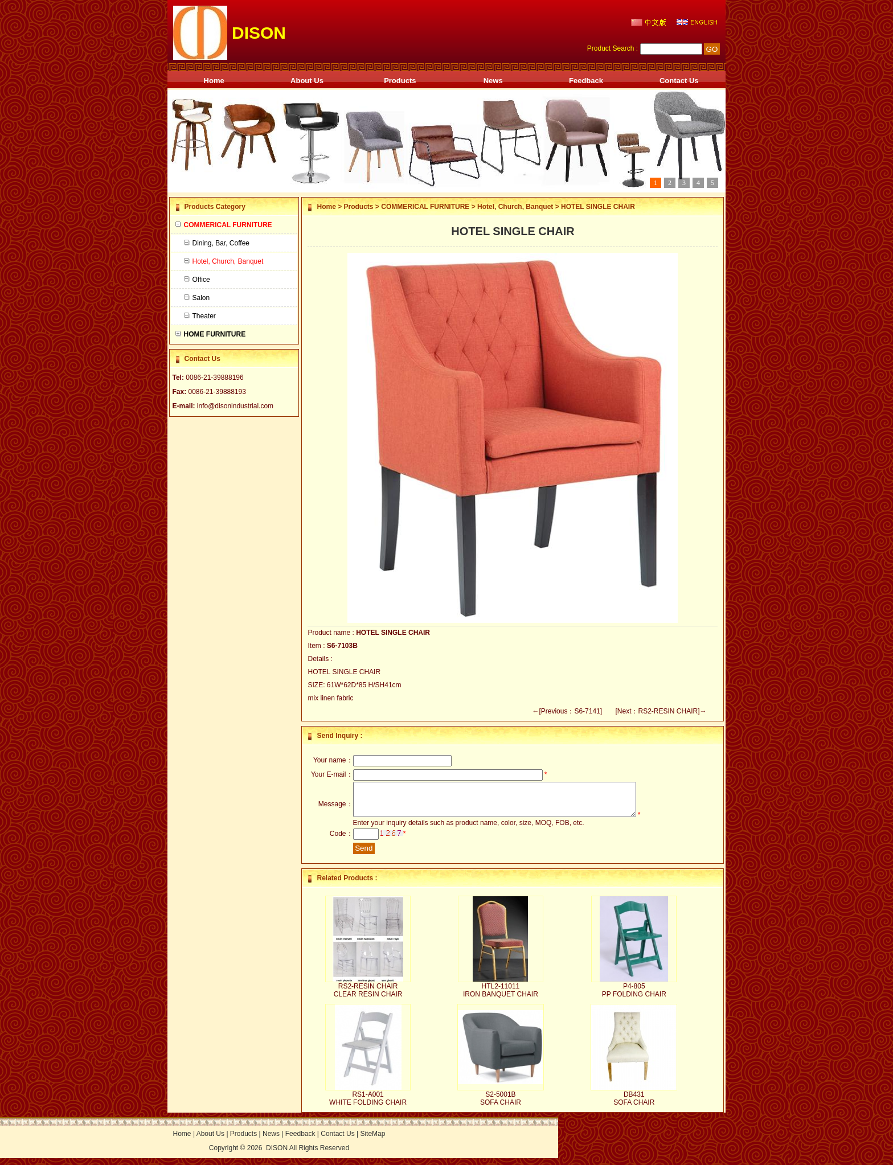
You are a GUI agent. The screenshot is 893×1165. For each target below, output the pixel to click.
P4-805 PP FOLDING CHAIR (634, 997)
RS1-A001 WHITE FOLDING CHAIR (368, 1105)
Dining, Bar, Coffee (217, 243)
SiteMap (372, 1141)
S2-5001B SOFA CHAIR (500, 1105)
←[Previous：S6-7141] (567, 711)
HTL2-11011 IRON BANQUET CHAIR (500, 997)
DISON (277, 1155)
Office (197, 280)
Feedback (586, 80)
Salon (197, 298)
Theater (200, 316)
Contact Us (679, 80)
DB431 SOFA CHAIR (633, 1105)
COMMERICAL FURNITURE (425, 207)
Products (400, 80)
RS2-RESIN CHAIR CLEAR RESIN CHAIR (368, 997)
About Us (306, 80)
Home (214, 80)
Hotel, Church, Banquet (515, 207)
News (493, 80)
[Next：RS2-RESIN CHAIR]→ (660, 711)
